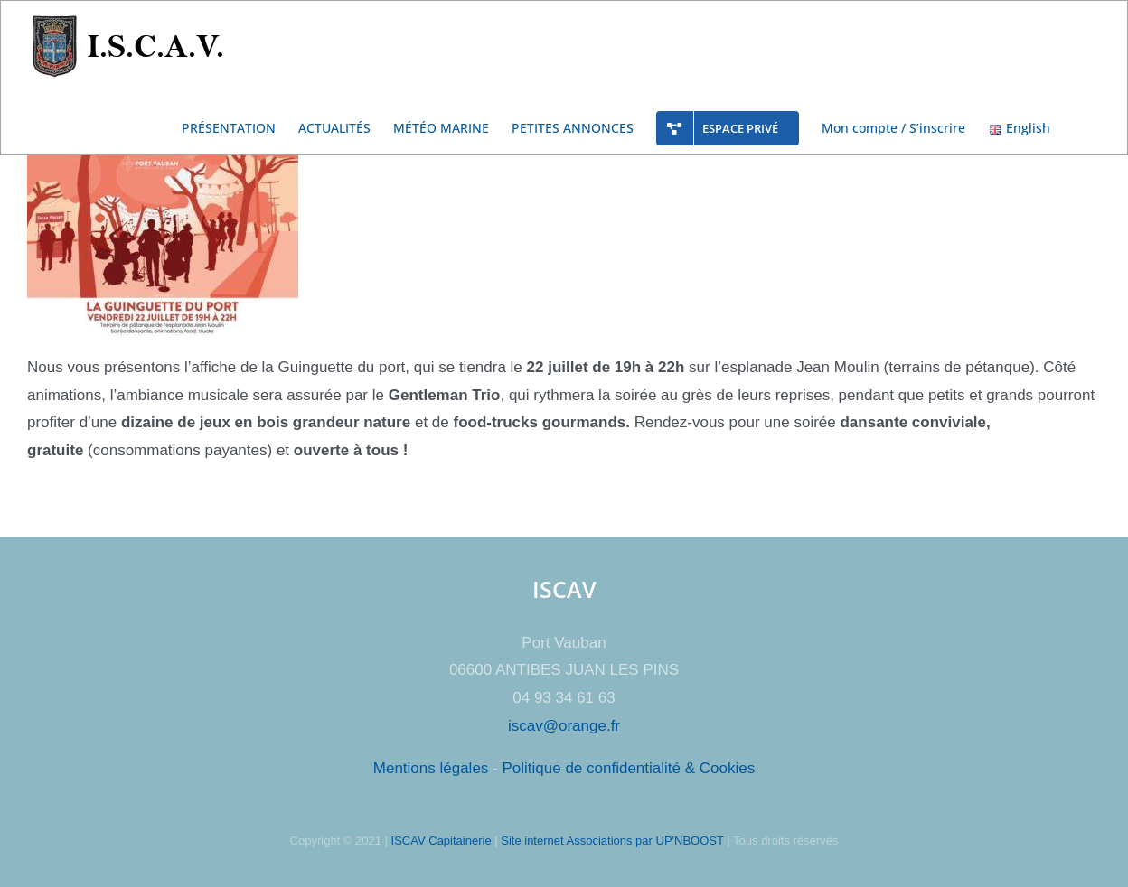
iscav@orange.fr (564, 725)
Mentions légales (431, 768)
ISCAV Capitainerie (441, 840)
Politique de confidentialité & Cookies (628, 768)
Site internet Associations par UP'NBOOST (612, 840)
